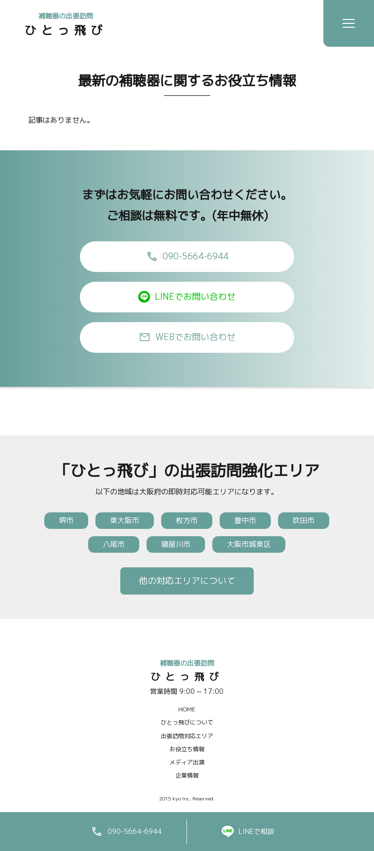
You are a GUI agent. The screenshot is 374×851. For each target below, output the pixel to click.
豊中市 (245, 520)
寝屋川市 (175, 544)
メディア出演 (187, 762)
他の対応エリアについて (187, 581)
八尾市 (114, 544)
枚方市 (187, 520)
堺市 (66, 520)
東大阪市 (124, 520)
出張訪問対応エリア (187, 736)
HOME (186, 709)
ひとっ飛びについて (187, 722)
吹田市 (304, 520)
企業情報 (187, 775)
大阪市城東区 (249, 544)
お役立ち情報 (187, 749)
